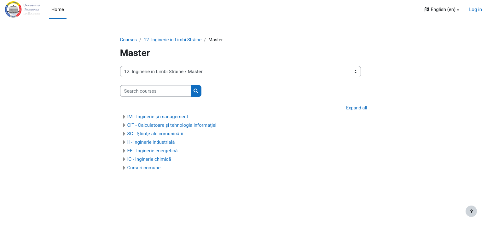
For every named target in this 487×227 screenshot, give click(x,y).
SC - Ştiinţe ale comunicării (155, 134)
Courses (128, 40)
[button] (442, 9)
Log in (475, 9)
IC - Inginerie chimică (149, 159)
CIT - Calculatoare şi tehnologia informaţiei (172, 125)
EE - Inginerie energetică (152, 151)
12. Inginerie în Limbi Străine (174, 40)
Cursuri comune (144, 168)
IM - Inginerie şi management (157, 117)
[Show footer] (471, 211)
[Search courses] (155, 91)
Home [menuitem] (57, 9)
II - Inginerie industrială (151, 142)
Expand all (356, 108)
